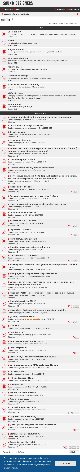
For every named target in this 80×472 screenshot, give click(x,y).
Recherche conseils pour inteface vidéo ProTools (34, 196)
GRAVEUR (14, 325)
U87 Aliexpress (17, 371)
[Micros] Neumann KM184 (22, 316)
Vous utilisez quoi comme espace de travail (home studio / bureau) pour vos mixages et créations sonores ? (42, 149)
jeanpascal (29, 276)
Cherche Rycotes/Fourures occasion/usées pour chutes (38, 204)
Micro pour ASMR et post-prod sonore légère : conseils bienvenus (42, 293)
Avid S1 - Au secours (19, 399)
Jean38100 (29, 258)
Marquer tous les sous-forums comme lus (64, 24)
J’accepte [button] (65, 463)
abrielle (27, 154)
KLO (26, 215)
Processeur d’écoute (20, 140)
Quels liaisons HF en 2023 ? (23, 301)
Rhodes (28, 410)
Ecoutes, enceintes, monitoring (23, 84)
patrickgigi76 (30, 335)
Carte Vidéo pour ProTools (23, 407)
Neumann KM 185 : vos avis (23, 220)
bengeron (28, 304)
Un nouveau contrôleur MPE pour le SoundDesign (34, 365)
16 (77, 447)
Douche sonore (17, 132)
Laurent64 (28, 181)
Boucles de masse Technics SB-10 (26, 341)
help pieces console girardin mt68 (27, 125)
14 (72, 447)
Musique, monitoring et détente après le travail (33, 273)
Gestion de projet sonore (22, 159)
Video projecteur (18, 347)
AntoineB (28, 350)
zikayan (28, 427)
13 (70, 447)
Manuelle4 (29, 189)
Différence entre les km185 (23, 212)
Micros (11, 40)
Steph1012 (28, 198)
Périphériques (15, 67)
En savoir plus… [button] (11, 468)
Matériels (7, 20)
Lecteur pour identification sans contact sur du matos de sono (41, 117)
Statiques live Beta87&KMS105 (25, 434)
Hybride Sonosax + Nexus (22, 378)
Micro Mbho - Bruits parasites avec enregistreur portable (38, 310)
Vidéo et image (15, 93)
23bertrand (29, 328)
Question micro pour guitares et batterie (30, 247)
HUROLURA (29, 367)
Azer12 (27, 359)
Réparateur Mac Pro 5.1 (21, 229)
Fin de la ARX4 (16, 384)
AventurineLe (29, 270)
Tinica (27, 250)
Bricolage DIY (14, 32)
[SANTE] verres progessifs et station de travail (33, 424)
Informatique (14, 104)
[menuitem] (17, 9)
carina (27, 162)
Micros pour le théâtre (21, 187)
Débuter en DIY (17, 332)
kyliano (27, 287)
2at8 (26, 232)
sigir (26, 419)
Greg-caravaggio (32, 319)
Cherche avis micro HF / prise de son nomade (32, 167)
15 (75, 447)
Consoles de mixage (18, 75)
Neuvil (27, 295)
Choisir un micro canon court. (24, 255)
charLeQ (28, 313)
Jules (27, 395)
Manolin (28, 120)
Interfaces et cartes (18, 58)
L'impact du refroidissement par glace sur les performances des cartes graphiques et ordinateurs (41, 283)
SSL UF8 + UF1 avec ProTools (23, 392)
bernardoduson (31, 128)
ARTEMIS (28, 387)
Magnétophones (16, 49)
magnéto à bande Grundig (23, 416)
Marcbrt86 (29, 344)
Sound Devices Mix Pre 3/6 (22, 442)
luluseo (27, 241)
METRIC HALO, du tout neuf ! (23, 239)
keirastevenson (30, 134)
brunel (27, 170)
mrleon (27, 374)
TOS (26, 143)
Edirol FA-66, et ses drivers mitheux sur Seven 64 (33, 357)
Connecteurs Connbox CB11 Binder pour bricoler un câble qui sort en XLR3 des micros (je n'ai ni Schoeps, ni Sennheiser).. (42, 177)
